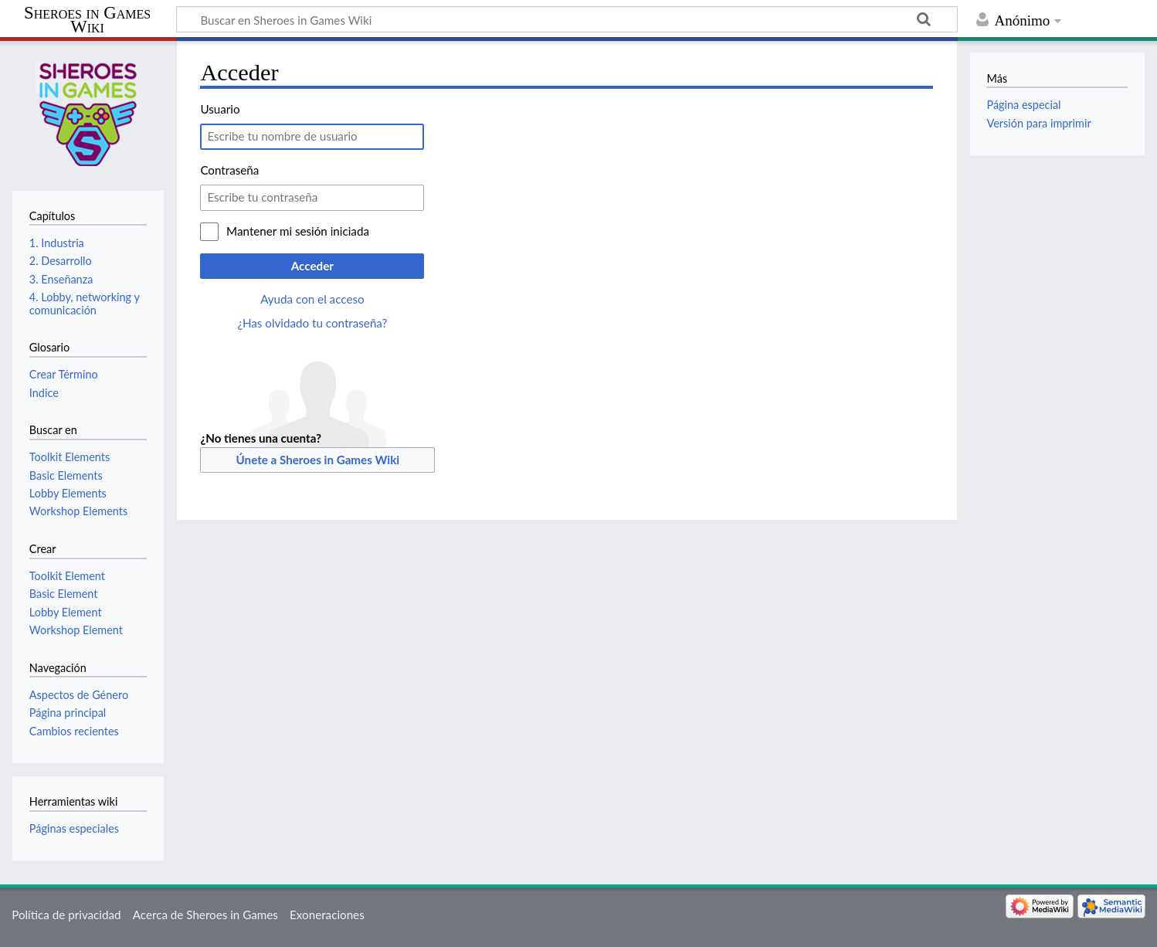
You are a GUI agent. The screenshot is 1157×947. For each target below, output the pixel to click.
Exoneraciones (327, 915)
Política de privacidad (66, 915)
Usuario (219, 109)
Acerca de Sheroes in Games (205, 915)
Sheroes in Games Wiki (87, 20)
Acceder (312, 266)
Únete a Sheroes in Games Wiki (318, 460)
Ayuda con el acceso (312, 299)
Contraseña (229, 170)
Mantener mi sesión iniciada (297, 231)
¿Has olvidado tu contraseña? (312, 323)
